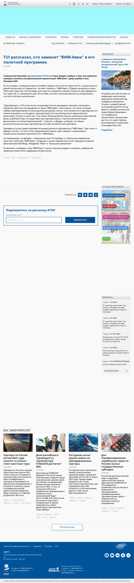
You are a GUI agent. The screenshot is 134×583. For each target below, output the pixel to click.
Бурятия (53, 517)
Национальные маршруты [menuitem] (102, 37)
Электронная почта (13, 215)
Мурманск (73, 501)
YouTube (74, 4)
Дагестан (7, 503)
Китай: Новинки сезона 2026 (114, 364)
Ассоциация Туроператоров (14, 3)
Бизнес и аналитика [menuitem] (30, 37)
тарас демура (36, 158)
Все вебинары (111, 371)
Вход (95, 3)
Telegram (87, 4)
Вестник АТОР (109, 206)
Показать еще (67, 527)
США (13, 158)
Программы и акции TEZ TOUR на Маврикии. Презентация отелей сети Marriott (115, 339)
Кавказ (15, 503)
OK (83, 4)
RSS (56, 546)
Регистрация (105, 3)
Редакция (37, 546)
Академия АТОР (123, 43)
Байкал (72, 498)
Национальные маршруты (115, 228)
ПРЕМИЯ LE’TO (75, 43)
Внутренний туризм (44, 514)
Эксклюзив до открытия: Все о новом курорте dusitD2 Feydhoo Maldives (116, 352)
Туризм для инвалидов (98, 43)
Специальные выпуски (113, 195)
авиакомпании (23, 158)
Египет (56, 514)
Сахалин (83, 501)
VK (78, 4)
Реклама (48, 546)
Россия (6, 158)
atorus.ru (117, 581)
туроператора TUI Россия (39, 76)
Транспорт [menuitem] (51, 37)
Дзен (70, 4)
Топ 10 (106, 238)
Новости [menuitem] (10, 37)
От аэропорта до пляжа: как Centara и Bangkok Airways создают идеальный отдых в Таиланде (114, 308)
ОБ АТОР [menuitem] (124, 37)
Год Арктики (57, 43)
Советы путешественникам (115, 217)
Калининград (26, 503)
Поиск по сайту (123, 3)
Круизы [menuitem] (65, 37)
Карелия (88, 498)
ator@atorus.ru (23, 570)
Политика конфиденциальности (16, 546)
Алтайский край (17, 500)
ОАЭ (38, 517)
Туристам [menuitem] (78, 37)
